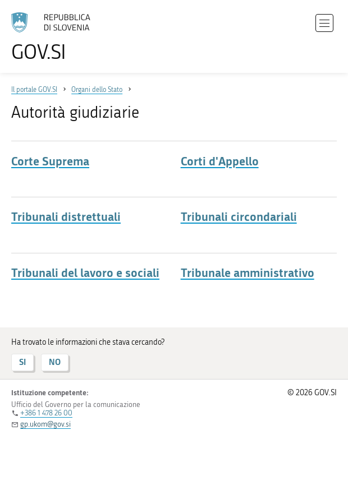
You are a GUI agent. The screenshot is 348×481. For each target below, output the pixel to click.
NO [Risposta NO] (55, 362)
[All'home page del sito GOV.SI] (56, 37)
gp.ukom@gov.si (45, 424)
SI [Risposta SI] (22, 362)
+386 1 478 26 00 (46, 413)
